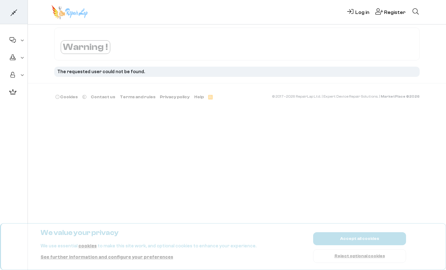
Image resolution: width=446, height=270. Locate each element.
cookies (87, 246)
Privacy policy (175, 97)
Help (199, 97)
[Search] (416, 12)
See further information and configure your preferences (107, 257)
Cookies (66, 97)
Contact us (103, 97)
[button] (22, 40)
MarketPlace (400, 97)
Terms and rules (137, 97)
